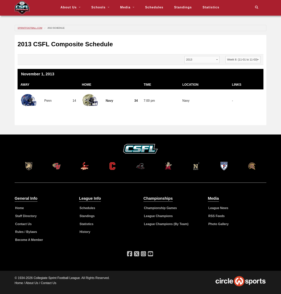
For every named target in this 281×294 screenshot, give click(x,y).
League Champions (158, 216)
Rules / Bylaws (26, 231)
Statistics (211, 7)
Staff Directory (26, 216)
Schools (98, 7)
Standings (183, 7)
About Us (68, 7)
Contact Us (23, 224)
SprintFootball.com (30, 28)
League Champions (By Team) (166, 224)
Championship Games (160, 208)
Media (125, 7)
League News (218, 208)
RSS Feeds (216, 216)
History (85, 231)
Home (19, 208)
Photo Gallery (218, 224)
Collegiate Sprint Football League (57, 278)
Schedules (154, 7)
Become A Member (29, 239)
